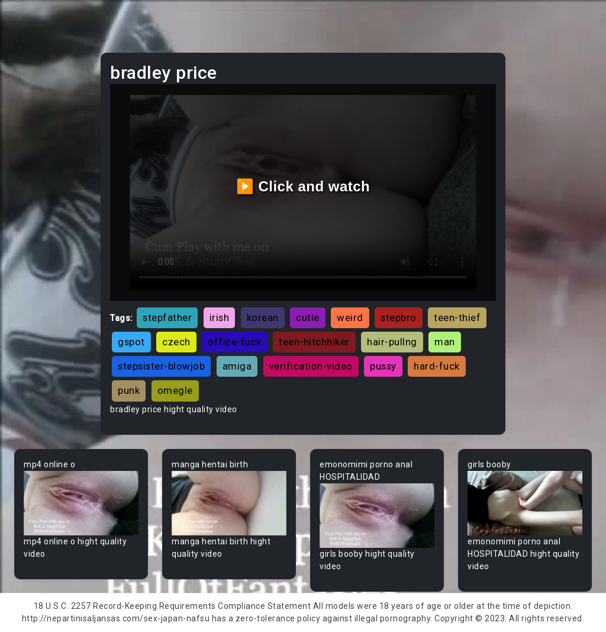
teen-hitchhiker (314, 342)
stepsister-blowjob (161, 366)
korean (263, 317)
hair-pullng (392, 342)
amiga (237, 366)
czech (176, 342)
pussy (383, 366)
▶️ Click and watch (303, 186)
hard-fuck (437, 366)
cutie (308, 317)
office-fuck (235, 342)
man (444, 342)
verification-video (311, 366)
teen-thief (457, 317)
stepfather (167, 317)
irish (219, 317)
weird (350, 317)
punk (129, 390)
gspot (131, 342)
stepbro (399, 317)
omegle (175, 390)
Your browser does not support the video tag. (81, 503)
